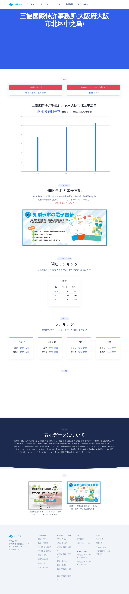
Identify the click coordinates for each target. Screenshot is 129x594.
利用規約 (99, 543)
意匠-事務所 (43, 559)
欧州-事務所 (62, 565)
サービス (44, 4)
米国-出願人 (62, 539)
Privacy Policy (101, 547)
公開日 (90, 93)
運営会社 (99, 539)
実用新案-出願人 (44, 547)
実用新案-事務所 (44, 551)
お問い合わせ (83, 4)
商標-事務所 (43, 567)
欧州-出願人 (62, 561)
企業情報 (69, 4)
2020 (58, 291)
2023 (22, 352)
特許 (27, 93)
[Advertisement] (64, 47)
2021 (58, 295)
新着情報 (80, 539)
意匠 (39, 93)
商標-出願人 (43, 563)
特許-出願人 (43, 539)
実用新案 (33, 93)
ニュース (56, 4)
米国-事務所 (62, 543)
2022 (58, 299)
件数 (64, 79)
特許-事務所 (43, 543)
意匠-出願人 (43, 555)
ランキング (31, 4)
